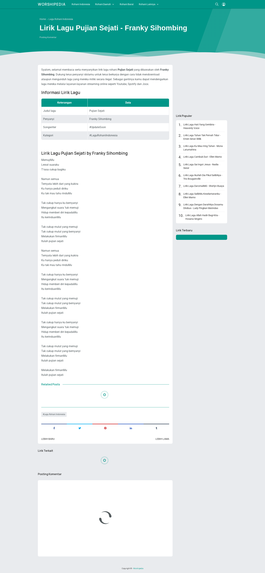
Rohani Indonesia (81, 4)
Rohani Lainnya (147, 4)
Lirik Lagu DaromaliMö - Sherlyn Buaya (203, 186)
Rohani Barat (127, 4)
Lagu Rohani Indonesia (54, 414)
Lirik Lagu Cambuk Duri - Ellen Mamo (202, 156)
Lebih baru (48, 439)
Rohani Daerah (103, 4)
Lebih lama (162, 439)
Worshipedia (52, 4)
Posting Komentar (48, 37)
